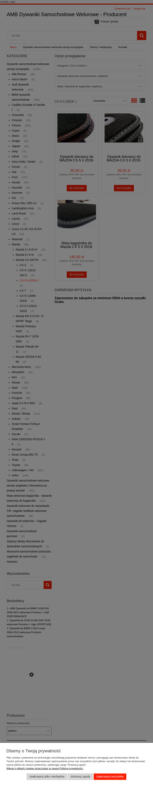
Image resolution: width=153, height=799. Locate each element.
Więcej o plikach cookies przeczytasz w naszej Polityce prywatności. (44, 768)
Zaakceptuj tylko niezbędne (47, 776)
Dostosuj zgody (80, 776)
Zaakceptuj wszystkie (110, 776)
